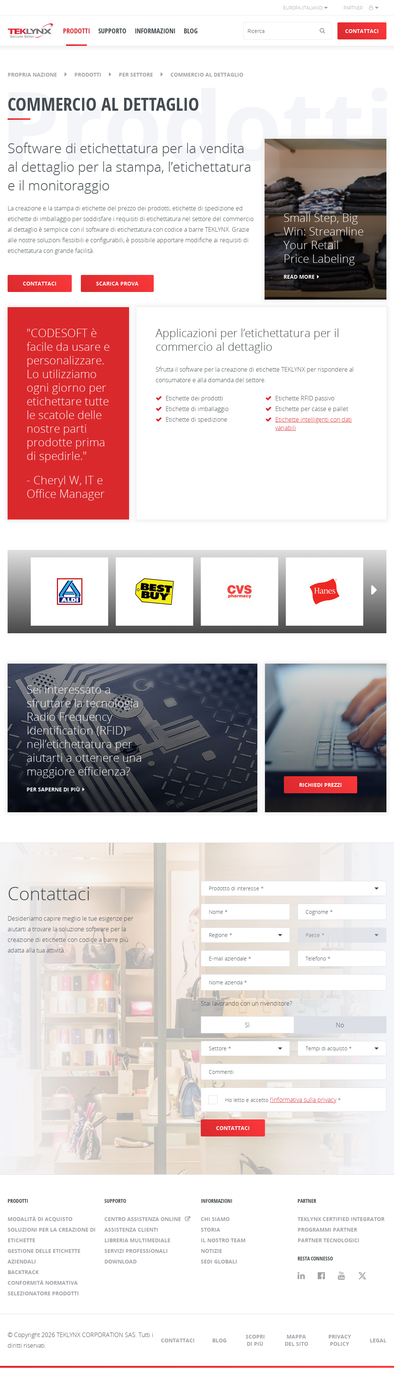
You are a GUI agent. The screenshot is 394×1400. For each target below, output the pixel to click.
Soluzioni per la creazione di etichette (52, 1235)
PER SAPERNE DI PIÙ (53, 789)
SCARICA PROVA (117, 283)
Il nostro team (223, 1240)
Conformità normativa (43, 1282)
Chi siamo (215, 1219)
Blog (219, 1340)
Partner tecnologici (328, 1240)
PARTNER (307, 1200)
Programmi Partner (327, 1229)
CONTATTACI (40, 283)
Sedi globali (219, 1261)
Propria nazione (32, 74)
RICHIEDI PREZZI (320, 784)
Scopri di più (255, 1340)
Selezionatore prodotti (43, 1293)
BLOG (191, 30)
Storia (210, 1229)
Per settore (136, 74)
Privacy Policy (339, 1340)
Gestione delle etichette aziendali (44, 1256)
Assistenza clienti (131, 1229)
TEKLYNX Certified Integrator (341, 1219)
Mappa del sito (296, 1340)
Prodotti (87, 74)
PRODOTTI (76, 30)
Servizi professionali (136, 1250)
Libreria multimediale (137, 1240)
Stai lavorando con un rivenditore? (246, 1003)
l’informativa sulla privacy (303, 1100)
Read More (299, 276)
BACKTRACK (23, 1272)
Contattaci (362, 31)
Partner (353, 8)
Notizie (211, 1250)
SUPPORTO (112, 30)
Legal (378, 1340)
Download (120, 1261)
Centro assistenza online (143, 1219)
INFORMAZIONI (155, 30)
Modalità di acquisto (40, 1219)
